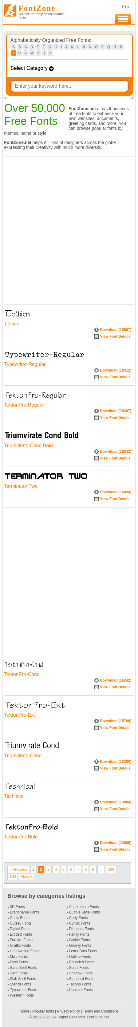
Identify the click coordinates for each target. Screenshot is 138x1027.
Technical (14, 796)
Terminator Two (20, 486)
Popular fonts (43, 1011)
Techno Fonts (80, 984)
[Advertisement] (69, 229)
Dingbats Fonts (81, 929)
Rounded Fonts (81, 962)
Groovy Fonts (80, 945)
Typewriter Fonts (23, 990)
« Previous (18, 869)
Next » (26, 876)
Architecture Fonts (84, 907)
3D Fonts (17, 907)
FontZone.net (98, 1017)
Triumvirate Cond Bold (28, 445)
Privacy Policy (68, 1011)
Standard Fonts (81, 979)
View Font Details (115, 336)
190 (13, 876)
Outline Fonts (80, 956)
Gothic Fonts (79, 940)
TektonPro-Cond (22, 674)
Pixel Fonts (19, 962)
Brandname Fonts (24, 912)
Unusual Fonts (81, 990)
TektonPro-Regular (24, 405)
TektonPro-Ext (19, 715)
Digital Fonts (20, 929)
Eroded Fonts (21, 934)
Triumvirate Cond (22, 755)
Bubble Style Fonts (84, 912)
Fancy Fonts (79, 934)
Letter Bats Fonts (83, 951)
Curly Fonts (78, 918)
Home (24, 1011)
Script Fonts (79, 967)
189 (111, 869)
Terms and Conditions (101, 1011)
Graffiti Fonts (20, 945)
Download (115, 330)
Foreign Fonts (21, 940)
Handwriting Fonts (25, 951)
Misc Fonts (19, 956)
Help (125, 6)
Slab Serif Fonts (23, 979)
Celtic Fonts (19, 918)
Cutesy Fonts (21, 923)
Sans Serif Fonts (23, 967)
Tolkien (11, 323)
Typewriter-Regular (24, 364)
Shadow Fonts (81, 973)
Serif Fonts (19, 973)
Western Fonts (22, 995)
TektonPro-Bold (20, 836)
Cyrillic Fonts (79, 923)
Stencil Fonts (20, 984)
